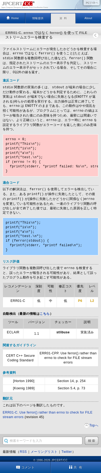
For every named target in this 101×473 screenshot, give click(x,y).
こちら (45, 311)
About (88, 18)
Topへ (93, 422)
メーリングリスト (44, 449)
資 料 (63, 18)
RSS (23, 449)
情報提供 (38, 18)
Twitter (66, 449)
